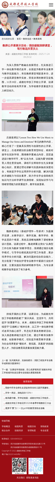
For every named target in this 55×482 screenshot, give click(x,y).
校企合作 (6, 430)
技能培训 (19, 430)
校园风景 (19, 426)
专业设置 (44, 430)
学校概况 (6, 426)
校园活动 (32, 426)
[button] (24, 33)
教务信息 (27, 38)
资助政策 (44, 426)
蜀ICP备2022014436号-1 (11, 454)
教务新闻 (37, 38)
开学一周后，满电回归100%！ (19, 392)
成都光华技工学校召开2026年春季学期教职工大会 (28, 403)
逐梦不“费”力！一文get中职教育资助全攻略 (25, 408)
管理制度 (32, 430)
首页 (19, 38)
